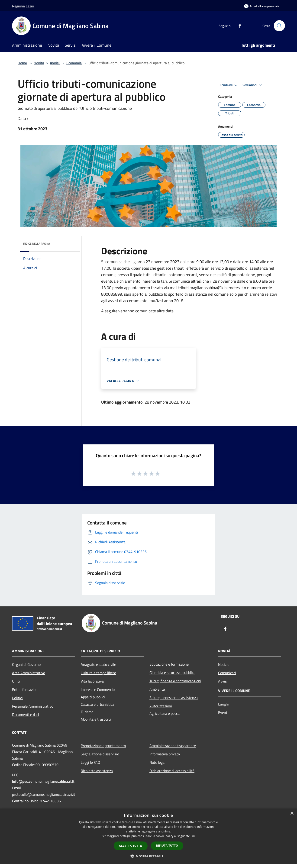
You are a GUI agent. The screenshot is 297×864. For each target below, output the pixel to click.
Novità (39, 63)
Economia (74, 63)
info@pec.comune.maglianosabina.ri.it (43, 781)
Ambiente (157, 689)
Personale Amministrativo (32, 706)
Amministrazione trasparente (172, 745)
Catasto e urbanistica (97, 704)
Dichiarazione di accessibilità (171, 770)
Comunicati (227, 673)
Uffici (16, 681)
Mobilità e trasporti (96, 719)
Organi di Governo (26, 664)
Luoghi (223, 704)
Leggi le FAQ (90, 762)
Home (22, 63)
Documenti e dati (25, 714)
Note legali (157, 762)
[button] (148, 856)
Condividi (229, 85)
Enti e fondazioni (25, 689)
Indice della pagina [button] (36, 243)
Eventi (223, 712)
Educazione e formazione (169, 664)
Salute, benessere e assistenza (173, 697)
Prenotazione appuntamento (103, 745)
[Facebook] (238, 26)
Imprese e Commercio (98, 689)
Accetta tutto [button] (130, 846)
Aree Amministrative (28, 673)
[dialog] (148, 836)
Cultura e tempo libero (98, 673)
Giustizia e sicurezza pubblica (172, 672)
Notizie (223, 664)
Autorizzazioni (160, 706)
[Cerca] (279, 25)
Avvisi (55, 63)
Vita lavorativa (92, 681)
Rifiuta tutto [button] (167, 846)
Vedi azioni (252, 85)
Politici (17, 698)
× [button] (292, 813)
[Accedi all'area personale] (261, 6)
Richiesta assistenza (97, 770)
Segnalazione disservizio (100, 754)
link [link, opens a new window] (193, 836)
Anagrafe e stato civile (98, 664)
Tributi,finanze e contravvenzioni (175, 681)
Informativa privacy (164, 754)
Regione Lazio (23, 6)
